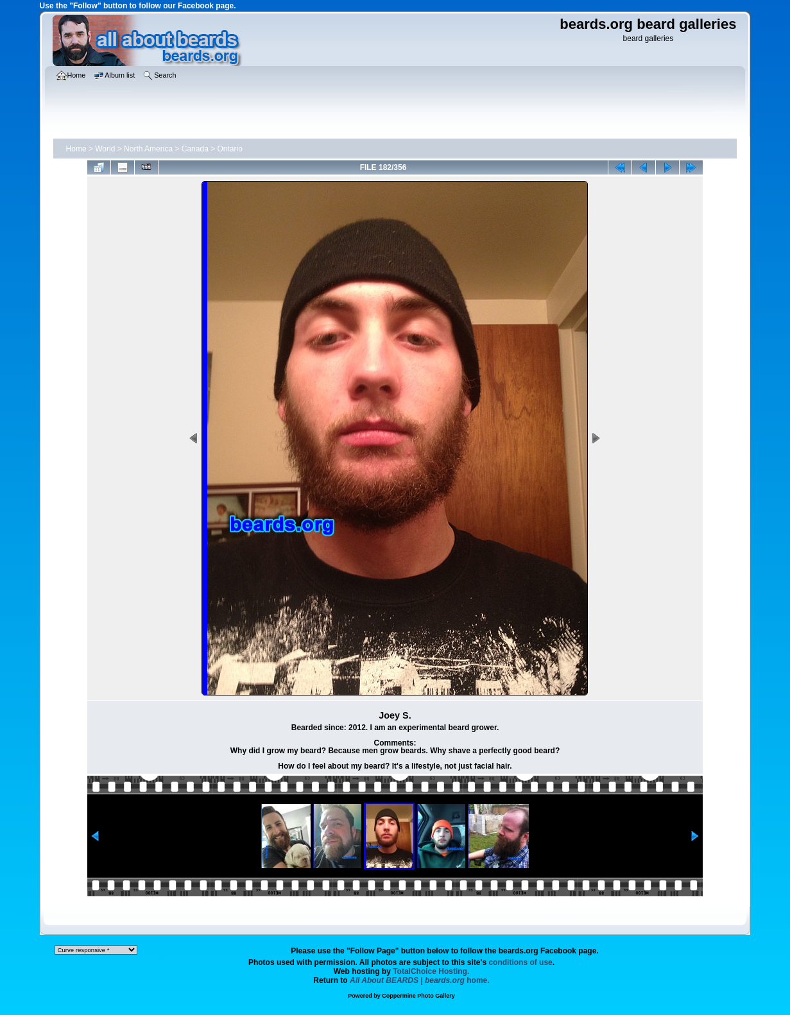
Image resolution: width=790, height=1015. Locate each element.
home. (420, 980)
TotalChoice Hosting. (431, 971)
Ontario (230, 148)
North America (148, 148)
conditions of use (520, 962)
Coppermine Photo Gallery (418, 996)
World (105, 148)
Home (76, 148)
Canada (195, 148)
